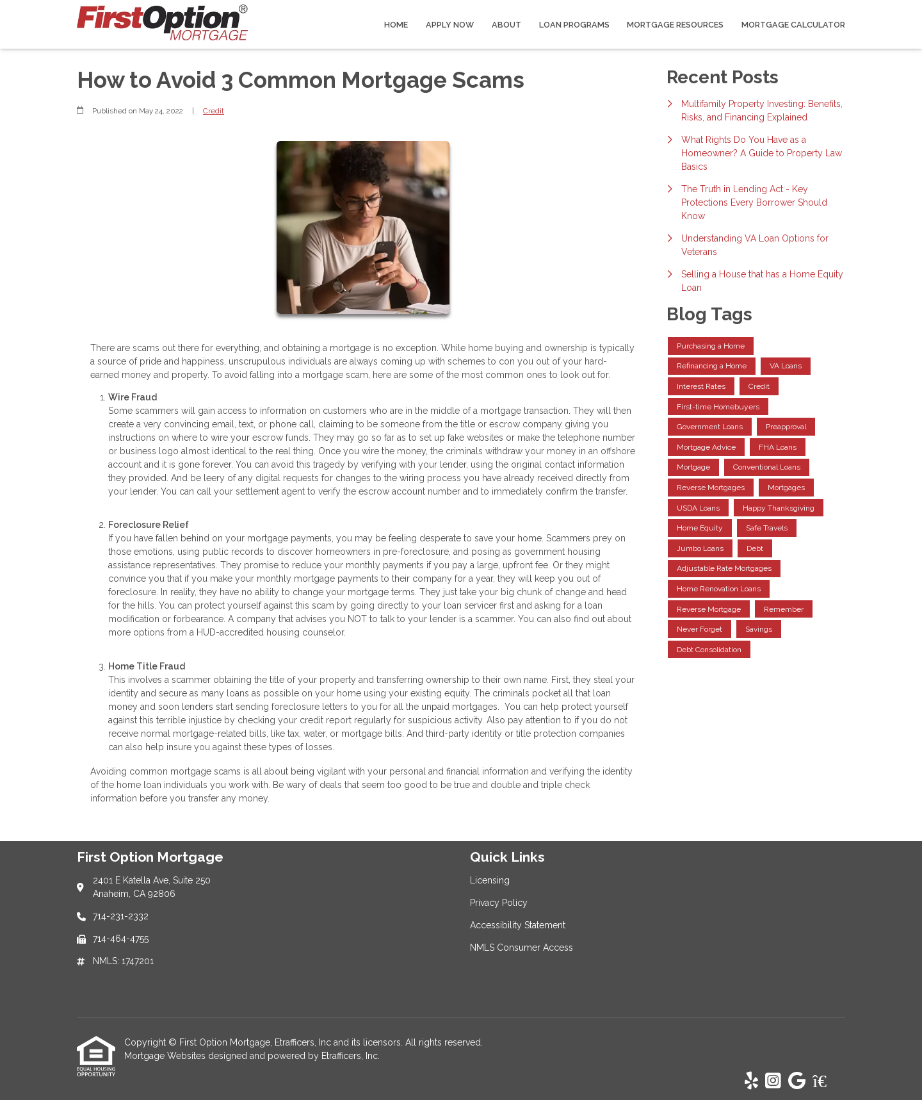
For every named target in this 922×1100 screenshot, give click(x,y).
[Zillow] (827, 1081)
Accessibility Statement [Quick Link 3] (517, 925)
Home (396, 24)
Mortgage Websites (166, 1056)
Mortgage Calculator (793, 24)
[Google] (796, 1081)
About (506, 24)
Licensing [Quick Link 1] (490, 880)
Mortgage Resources (675, 24)
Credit (213, 110)
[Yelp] (751, 1081)
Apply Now (450, 24)
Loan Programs (574, 24)
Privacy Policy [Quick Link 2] (499, 903)
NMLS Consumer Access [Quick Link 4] (521, 947)
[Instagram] (773, 1081)
